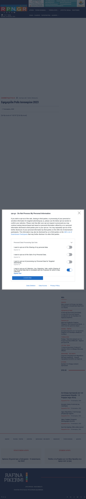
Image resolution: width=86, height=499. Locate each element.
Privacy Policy (55, 285)
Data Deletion (30, 285)
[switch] (69, 247)
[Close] (80, 214)
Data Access (43, 285)
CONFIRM (28, 278)
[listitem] (43, 242)
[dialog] (43, 249)
